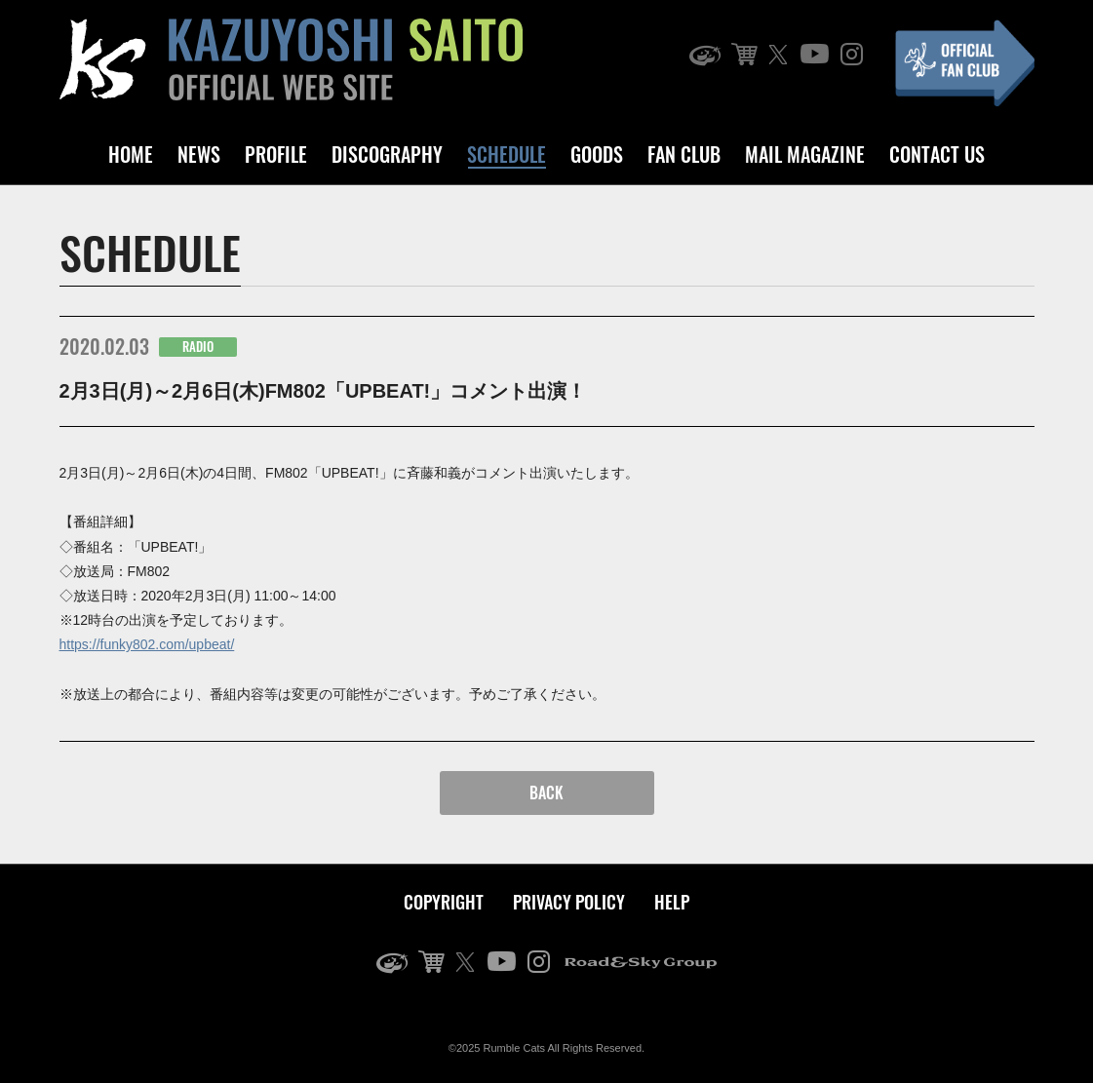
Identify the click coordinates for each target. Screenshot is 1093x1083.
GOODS (596, 154)
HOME (130, 154)
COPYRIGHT (444, 901)
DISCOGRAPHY (387, 154)
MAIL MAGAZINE (805, 154)
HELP (671, 901)
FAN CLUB (684, 154)
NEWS (198, 154)
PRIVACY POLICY (569, 901)
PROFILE (276, 154)
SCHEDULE (506, 154)
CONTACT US (937, 154)
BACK (546, 792)
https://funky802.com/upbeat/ (147, 644)
